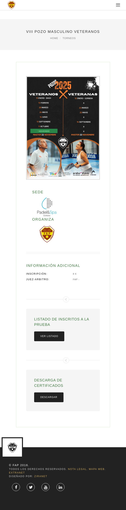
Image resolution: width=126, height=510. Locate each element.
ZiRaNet (40, 476)
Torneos (69, 38)
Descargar (48, 397)
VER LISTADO (49, 336)
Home (54, 38)
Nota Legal (77, 469)
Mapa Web (97, 469)
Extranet (17, 472)
